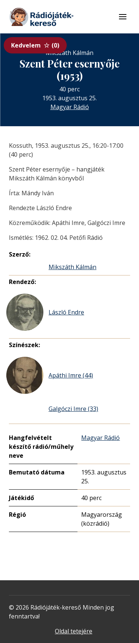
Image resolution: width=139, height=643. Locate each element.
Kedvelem (35, 45)
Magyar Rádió (69, 107)
